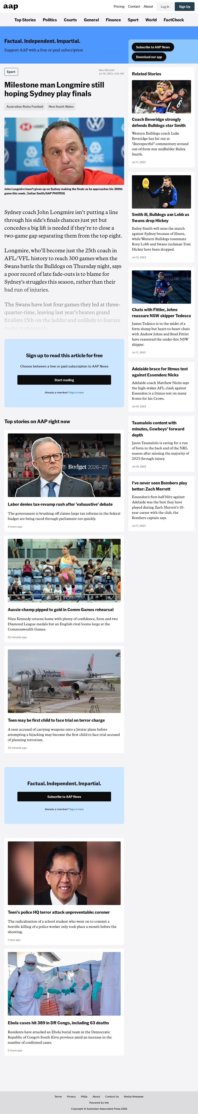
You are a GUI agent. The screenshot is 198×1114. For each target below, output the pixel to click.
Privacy (71, 1096)
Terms (58, 1096)
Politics (50, 19)
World (151, 19)
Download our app (149, 57)
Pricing (119, 6)
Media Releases (133, 1096)
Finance (113, 19)
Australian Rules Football (25, 106)
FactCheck (174, 19)
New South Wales (61, 106)
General (91, 19)
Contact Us (112, 1096)
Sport (133, 19)
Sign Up (184, 6)
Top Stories (25, 19)
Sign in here (76, 392)
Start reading (64, 380)
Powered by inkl (99, 1102)
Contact (134, 6)
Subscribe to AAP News (153, 47)
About (148, 6)
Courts (70, 19)
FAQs (84, 1096)
